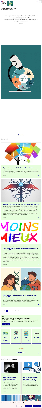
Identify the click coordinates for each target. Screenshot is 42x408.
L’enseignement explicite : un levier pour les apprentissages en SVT (21, 16)
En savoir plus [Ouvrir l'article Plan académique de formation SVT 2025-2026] (6, 324)
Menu (40, 1)
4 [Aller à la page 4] (15, 310)
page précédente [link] (4, 311)
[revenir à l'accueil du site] (21, 8)
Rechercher (37, 1)
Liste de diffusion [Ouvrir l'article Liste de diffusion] (16, 338)
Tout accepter (37, 406)
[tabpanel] (21, 72)
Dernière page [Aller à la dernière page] (21, 311)
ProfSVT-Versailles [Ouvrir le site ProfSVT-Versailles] (21, 353)
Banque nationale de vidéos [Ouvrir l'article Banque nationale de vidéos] (5, 339)
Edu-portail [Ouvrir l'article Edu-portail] (36, 337)
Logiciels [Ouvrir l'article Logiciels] (26, 337)
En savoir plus (20, 406)
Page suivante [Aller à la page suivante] (18, 311)
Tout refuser (28, 406)
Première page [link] (2, 311)
